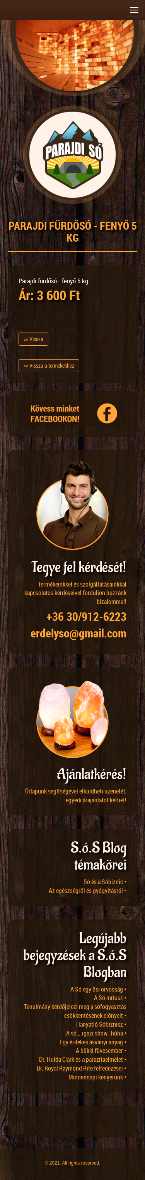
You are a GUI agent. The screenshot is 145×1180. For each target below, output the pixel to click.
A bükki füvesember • (101, 1050)
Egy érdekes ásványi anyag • (93, 1042)
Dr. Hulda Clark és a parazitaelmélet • (82, 1059)
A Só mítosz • (110, 997)
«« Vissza (33, 339)
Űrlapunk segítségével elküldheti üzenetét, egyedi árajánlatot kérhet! (75, 795)
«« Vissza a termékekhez (49, 365)
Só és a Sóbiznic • (105, 881)
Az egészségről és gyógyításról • (87, 890)
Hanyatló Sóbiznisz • (101, 1024)
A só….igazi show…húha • (96, 1033)
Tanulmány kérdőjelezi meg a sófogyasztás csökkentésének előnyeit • (75, 1011)
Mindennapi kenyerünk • (97, 1077)
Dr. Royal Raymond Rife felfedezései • (81, 1068)
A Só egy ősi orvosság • (98, 989)
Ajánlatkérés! (91, 774)
